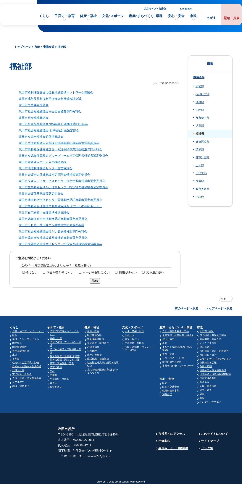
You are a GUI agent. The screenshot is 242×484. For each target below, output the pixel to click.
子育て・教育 (64, 16)
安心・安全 (176, 16)
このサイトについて (214, 433)
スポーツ (129, 335)
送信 (95, 280)
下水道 (16, 358)
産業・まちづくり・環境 (175, 327)
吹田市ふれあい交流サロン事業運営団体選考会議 (51, 225)
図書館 (53, 375)
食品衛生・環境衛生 (98, 343)
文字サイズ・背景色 (155, 8)
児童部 (200, 125)
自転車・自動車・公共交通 (26, 366)
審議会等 (48, 46)
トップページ (22, 46)
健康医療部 (202, 141)
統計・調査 (206, 389)
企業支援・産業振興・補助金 (178, 335)
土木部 (200, 165)
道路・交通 (168, 354)
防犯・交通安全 (170, 386)
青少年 (53, 383)
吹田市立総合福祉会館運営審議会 (41, 136)
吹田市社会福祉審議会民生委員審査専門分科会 (50, 111)
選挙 (202, 393)
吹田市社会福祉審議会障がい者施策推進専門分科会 (53, 231)
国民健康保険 (19, 347)
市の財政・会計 (208, 354)
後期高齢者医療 (20, 350)
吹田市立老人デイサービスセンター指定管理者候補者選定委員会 (62, 181)
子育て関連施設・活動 (62, 363)
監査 (202, 397)
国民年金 (17, 343)
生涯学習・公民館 (59, 379)
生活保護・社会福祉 (98, 358)
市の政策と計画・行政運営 (214, 350)
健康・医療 (93, 331)
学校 (52, 371)
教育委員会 (202, 189)
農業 (164, 343)
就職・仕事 (18, 370)
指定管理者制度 (208, 378)
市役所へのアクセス (171, 433)
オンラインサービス (210, 401)
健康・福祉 (88, 16)
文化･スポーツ (113, 16)
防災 (164, 382)
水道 (14, 354)
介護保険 (92, 350)
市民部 (200, 110)
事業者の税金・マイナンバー (178, 365)
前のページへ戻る (187, 308)
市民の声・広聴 (208, 362)
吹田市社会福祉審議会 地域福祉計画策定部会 (49, 130)
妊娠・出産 (56, 338)
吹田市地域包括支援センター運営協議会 (45, 168)
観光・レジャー (133, 339)
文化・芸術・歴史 (134, 331)
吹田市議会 (206, 347)
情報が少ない (128, 272)
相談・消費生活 (20, 386)
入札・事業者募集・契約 (175, 331)
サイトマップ (210, 441)
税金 (14, 335)
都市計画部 (202, 157)
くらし (44, 16)
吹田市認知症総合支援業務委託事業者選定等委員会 (53, 218)
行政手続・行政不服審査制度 (215, 374)
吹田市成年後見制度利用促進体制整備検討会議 (50, 98)
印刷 (223, 298)
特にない (31, 272)
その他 (200, 196)
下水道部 (201, 173)
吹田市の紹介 (207, 331)
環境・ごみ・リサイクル (25, 339)
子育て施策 (56, 367)
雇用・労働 (168, 339)
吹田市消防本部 (170, 390)
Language (186, 8)
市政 (193, 16)
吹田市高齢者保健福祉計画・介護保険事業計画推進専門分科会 (60, 149)
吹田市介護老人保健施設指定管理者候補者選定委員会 (54, 174)
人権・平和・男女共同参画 (26, 378)
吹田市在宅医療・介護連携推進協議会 (44, 212)
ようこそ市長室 (208, 343)
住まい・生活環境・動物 (25, 362)
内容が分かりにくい (60, 272)
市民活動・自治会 (22, 374)
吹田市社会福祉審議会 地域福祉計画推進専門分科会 (53, 124)
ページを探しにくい (96, 272)
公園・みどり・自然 (173, 357)
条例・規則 (206, 366)
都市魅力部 (202, 117)
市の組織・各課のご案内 (213, 335)
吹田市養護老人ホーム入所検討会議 (42, 162)
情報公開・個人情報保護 (213, 370)
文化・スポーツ (132, 327)
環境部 (200, 149)
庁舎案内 (164, 441)
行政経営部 (202, 94)
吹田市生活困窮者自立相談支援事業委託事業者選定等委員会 (59, 143)
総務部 (200, 86)
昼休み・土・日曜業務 (173, 448)
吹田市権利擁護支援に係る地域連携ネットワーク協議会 (56, 92)
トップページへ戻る (219, 308)
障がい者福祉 (94, 354)
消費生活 (167, 394)
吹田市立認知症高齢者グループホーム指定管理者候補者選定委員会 (63, 155)
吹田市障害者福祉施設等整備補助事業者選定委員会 (53, 237)
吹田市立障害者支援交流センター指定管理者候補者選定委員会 (60, 244)
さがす (211, 18)
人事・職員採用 (208, 386)
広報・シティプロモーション (215, 358)
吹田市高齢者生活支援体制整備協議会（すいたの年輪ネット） (60, 206)
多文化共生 (18, 382)
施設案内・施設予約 (210, 339)
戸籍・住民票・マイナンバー (28, 331)
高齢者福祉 (93, 347)
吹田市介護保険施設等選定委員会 (41, 193)
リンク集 (207, 448)
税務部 (200, 102)
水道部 (200, 181)
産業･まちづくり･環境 (145, 16)
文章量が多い (155, 272)
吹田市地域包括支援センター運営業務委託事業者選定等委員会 (60, 199)
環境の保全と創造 (172, 361)
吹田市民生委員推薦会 (34, 105)
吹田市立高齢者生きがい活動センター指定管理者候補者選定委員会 (63, 187)
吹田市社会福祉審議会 (34, 117)
